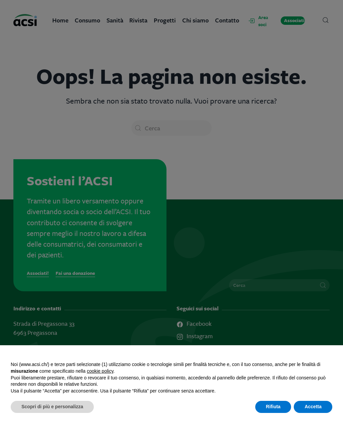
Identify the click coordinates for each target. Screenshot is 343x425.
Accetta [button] (313, 406)
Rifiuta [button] (273, 406)
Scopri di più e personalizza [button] (52, 406)
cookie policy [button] (100, 371)
